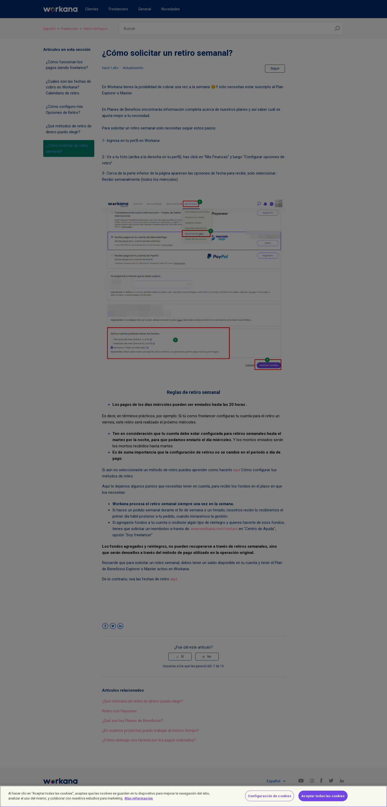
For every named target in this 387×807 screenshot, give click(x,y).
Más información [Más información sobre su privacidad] (139, 802)
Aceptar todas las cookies (323, 799)
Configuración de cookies (269, 799)
